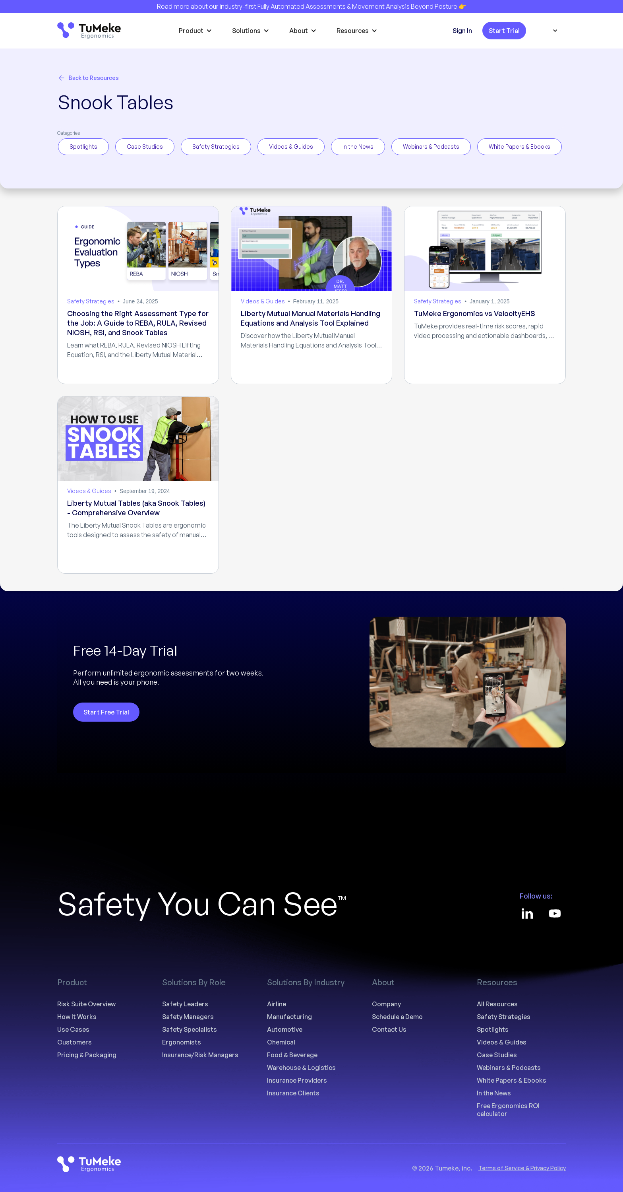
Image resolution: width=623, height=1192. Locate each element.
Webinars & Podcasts (509, 1068)
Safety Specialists (189, 1029)
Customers (74, 1042)
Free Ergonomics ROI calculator (508, 1110)
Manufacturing (289, 1017)
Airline (276, 1004)
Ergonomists (181, 1042)
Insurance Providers (297, 1080)
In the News (494, 1093)
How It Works (77, 1017)
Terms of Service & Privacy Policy (522, 1168)
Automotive (284, 1029)
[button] (197, 31)
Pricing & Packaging (86, 1055)
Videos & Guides (501, 1042)
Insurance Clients (293, 1093)
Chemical (281, 1042)
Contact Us (389, 1029)
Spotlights (493, 1029)
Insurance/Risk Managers (200, 1055)
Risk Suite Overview (86, 1004)
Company (386, 1004)
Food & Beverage (292, 1055)
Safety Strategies (503, 1017)
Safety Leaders (185, 1004)
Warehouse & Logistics (301, 1068)
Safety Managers (188, 1017)
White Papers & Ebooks (511, 1080)
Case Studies (497, 1055)
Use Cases (73, 1029)
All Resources (497, 1004)
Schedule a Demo (397, 1017)
